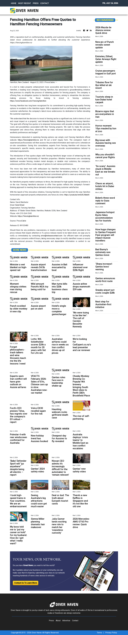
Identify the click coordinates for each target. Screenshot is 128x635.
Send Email (19, 205)
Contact (75, 620)
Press (51, 620)
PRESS (35, 3)
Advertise (66, 620)
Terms (99, 633)
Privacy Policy (111, 633)
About (58, 620)
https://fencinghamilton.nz (28, 140)
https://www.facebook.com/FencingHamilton (28, 101)
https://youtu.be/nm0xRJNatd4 (76, 195)
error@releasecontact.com (51, 236)
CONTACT (44, 3)
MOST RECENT (24, 3)
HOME (13, 3)
